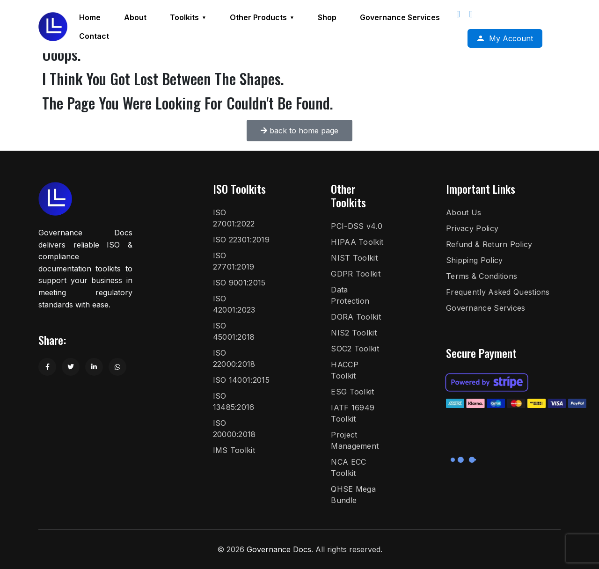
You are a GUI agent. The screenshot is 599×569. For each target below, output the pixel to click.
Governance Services (486, 308)
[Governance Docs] (52, 26)
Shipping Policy (474, 260)
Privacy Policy (472, 228)
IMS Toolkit (234, 450)
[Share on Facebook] (47, 367)
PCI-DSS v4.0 (356, 226)
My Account (511, 38)
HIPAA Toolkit (357, 242)
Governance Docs (279, 549)
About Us (463, 212)
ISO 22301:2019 (241, 239)
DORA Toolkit (356, 316)
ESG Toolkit (352, 391)
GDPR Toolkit (355, 273)
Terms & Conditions (481, 276)
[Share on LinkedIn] (94, 367)
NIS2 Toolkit (354, 332)
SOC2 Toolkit (355, 348)
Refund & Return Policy (489, 244)
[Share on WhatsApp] (117, 367)
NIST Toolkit (354, 258)
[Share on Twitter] (71, 367)
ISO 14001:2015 (241, 380)
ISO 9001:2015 (239, 282)
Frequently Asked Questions (498, 292)
